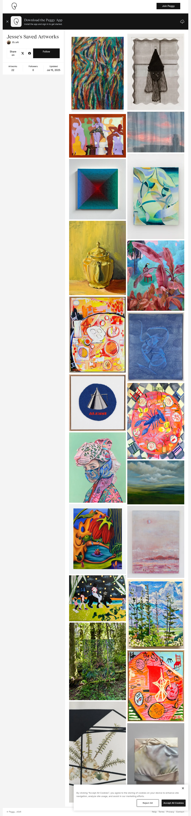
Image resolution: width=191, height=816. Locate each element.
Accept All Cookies (173, 803)
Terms (161, 812)
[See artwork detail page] (97, 73)
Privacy (170, 812)
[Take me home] (14, 6)
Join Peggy (168, 6)
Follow (46, 51)
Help (154, 812)
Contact (180, 812)
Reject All (148, 803)
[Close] (183, 788)
